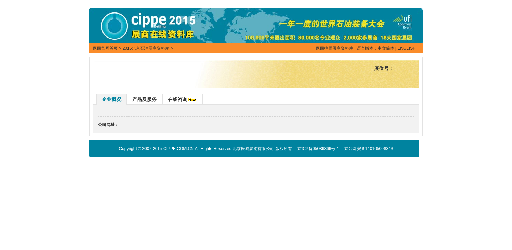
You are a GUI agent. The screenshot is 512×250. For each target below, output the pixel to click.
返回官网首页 (105, 48)
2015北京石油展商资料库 (146, 48)
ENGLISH (406, 48)
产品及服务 (144, 99)
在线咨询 (177, 99)
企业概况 (111, 99)
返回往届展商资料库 (334, 48)
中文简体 (386, 48)
